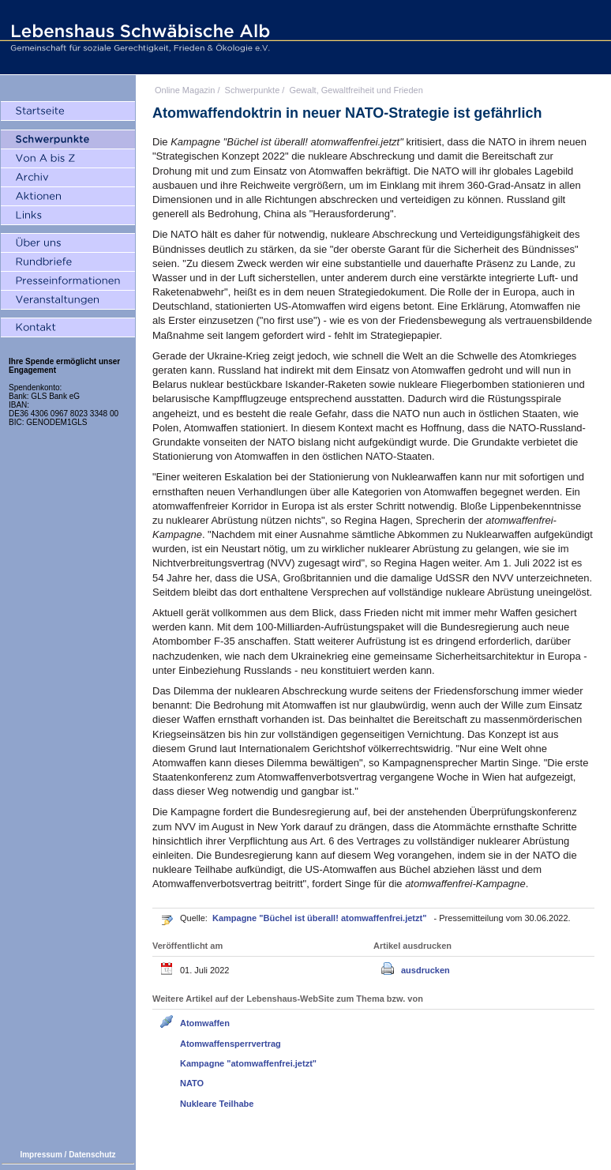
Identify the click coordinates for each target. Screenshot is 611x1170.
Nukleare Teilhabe (216, 1103)
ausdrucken (425, 970)
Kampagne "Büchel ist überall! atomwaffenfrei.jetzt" (320, 918)
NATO (192, 1083)
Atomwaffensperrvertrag (230, 1043)
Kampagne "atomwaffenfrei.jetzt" (248, 1063)
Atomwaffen (205, 1023)
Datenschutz (92, 1154)
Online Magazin (185, 90)
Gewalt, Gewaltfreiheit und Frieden (355, 90)
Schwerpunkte (252, 90)
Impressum (41, 1154)
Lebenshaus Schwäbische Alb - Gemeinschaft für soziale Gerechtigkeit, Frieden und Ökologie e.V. (138, 37)
